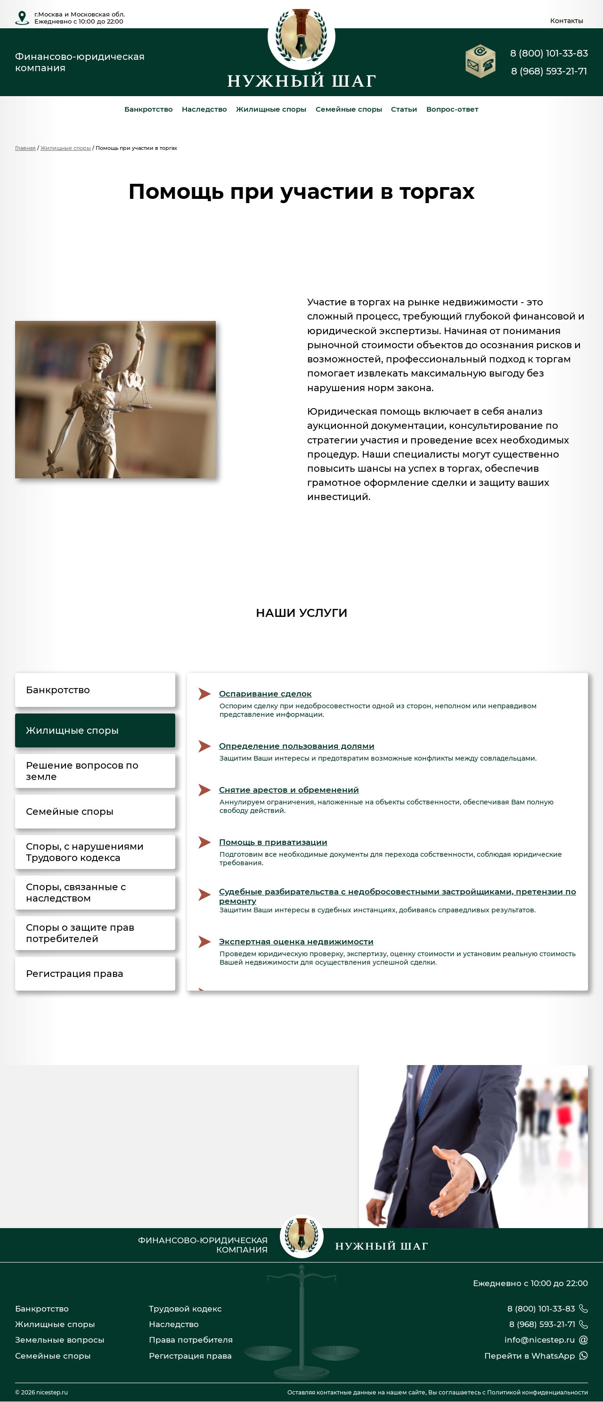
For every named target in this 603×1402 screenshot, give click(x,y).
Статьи (404, 109)
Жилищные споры (271, 109)
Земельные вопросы (60, 1340)
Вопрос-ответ (452, 109)
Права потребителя (191, 1340)
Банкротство (148, 109)
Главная (25, 148)
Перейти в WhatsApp (529, 1356)
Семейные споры (349, 109)
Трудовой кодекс (185, 1308)
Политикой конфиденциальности (537, 1392)
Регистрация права (190, 1356)
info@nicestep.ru (540, 1340)
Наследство (204, 109)
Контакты (566, 20)
